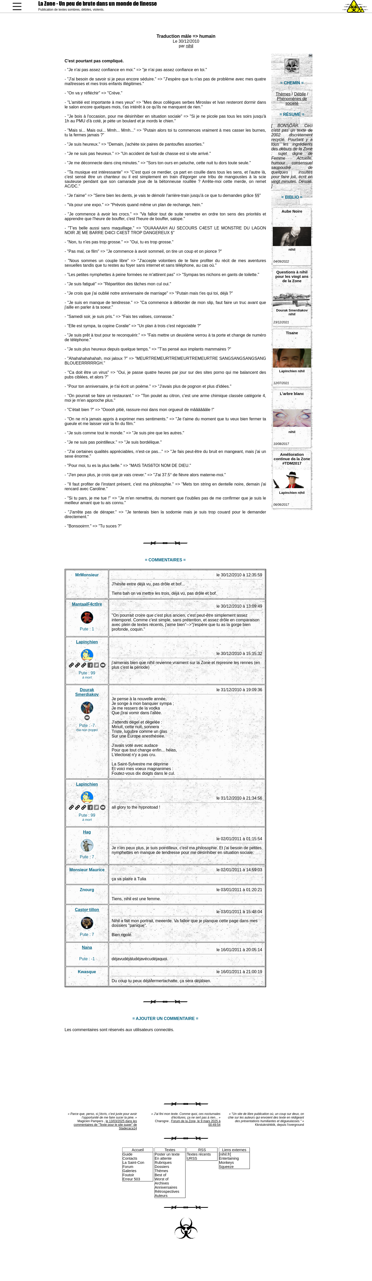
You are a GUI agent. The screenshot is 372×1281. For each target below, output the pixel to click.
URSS (192, 1158)
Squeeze (226, 1167)
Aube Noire (292, 211)
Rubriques (163, 1162)
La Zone (97, 3)
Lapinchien (288, 371)
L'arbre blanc (292, 393)
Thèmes (283, 94)
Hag (87, 832)
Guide (127, 1154)
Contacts (129, 1158)
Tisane (292, 333)
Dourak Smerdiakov (292, 310)
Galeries (129, 1171)
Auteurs (161, 1196)
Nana (87, 947)
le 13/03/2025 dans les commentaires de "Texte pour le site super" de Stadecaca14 (105, 1124)
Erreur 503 (131, 1179)
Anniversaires (166, 1187)
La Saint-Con (133, 1162)
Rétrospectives (167, 1191)
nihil (189, 46)
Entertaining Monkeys (229, 1160)
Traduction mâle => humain (186, 36)
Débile (300, 94)
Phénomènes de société (292, 101)
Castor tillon (87, 909)
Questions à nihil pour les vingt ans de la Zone (291, 276)
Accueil (138, 1150)
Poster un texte (167, 1154)
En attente (163, 1158)
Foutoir (128, 1175)
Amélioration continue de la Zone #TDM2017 (292, 458)
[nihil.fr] (225, 1154)
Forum (127, 1167)
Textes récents (199, 1154)
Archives (162, 1183)
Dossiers (162, 1167)
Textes (170, 1150)
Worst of (161, 1179)
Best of (160, 1175)
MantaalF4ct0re (87, 604)
